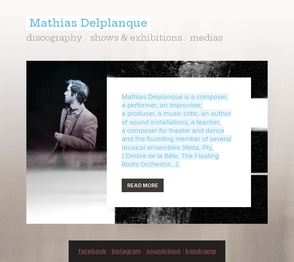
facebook (92, 251)
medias (206, 37)
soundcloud (163, 251)
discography (54, 37)
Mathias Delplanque (88, 23)
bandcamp (200, 251)
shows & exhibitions (136, 37)
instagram (126, 251)
